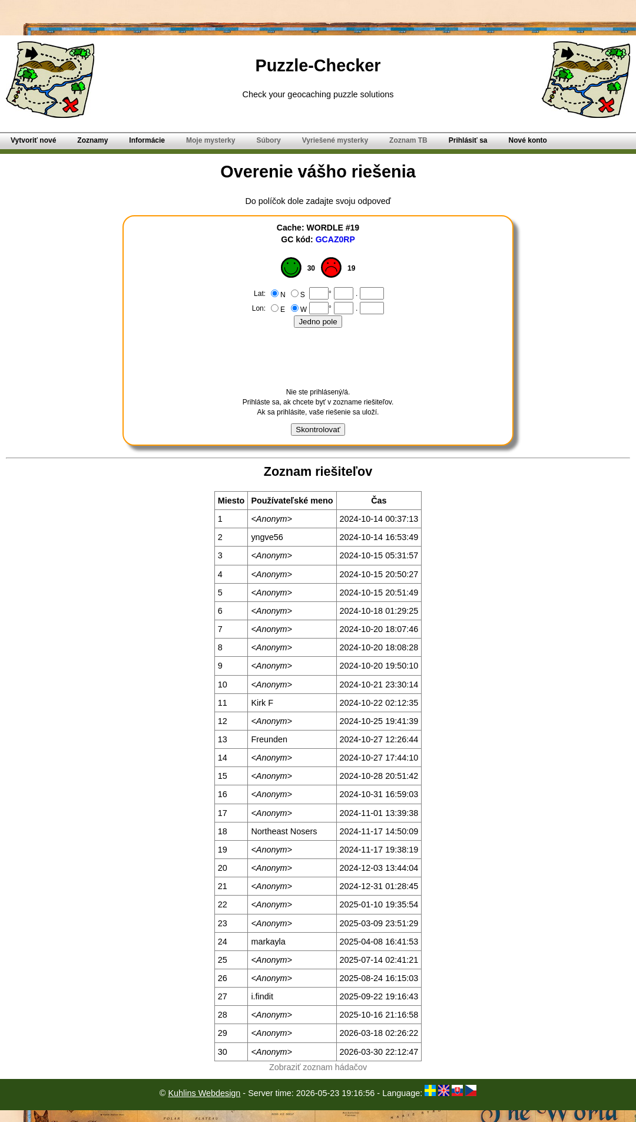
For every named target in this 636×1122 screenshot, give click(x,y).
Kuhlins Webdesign (204, 1093)
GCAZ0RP (335, 239)
